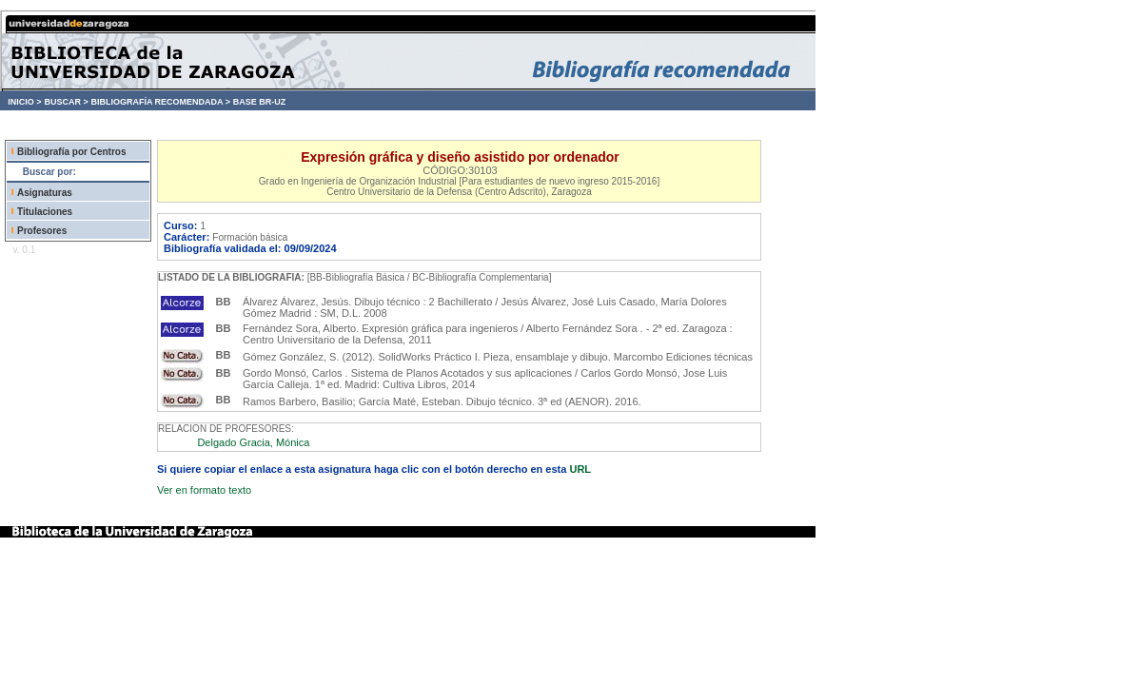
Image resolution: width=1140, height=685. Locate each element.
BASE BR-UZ (259, 102)
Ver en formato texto (204, 490)
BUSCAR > (66, 102)
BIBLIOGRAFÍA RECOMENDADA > (160, 102)
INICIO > (24, 102)
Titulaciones (44, 211)
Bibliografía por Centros (71, 152)
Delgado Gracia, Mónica (253, 442)
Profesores (42, 230)
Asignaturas (44, 192)
